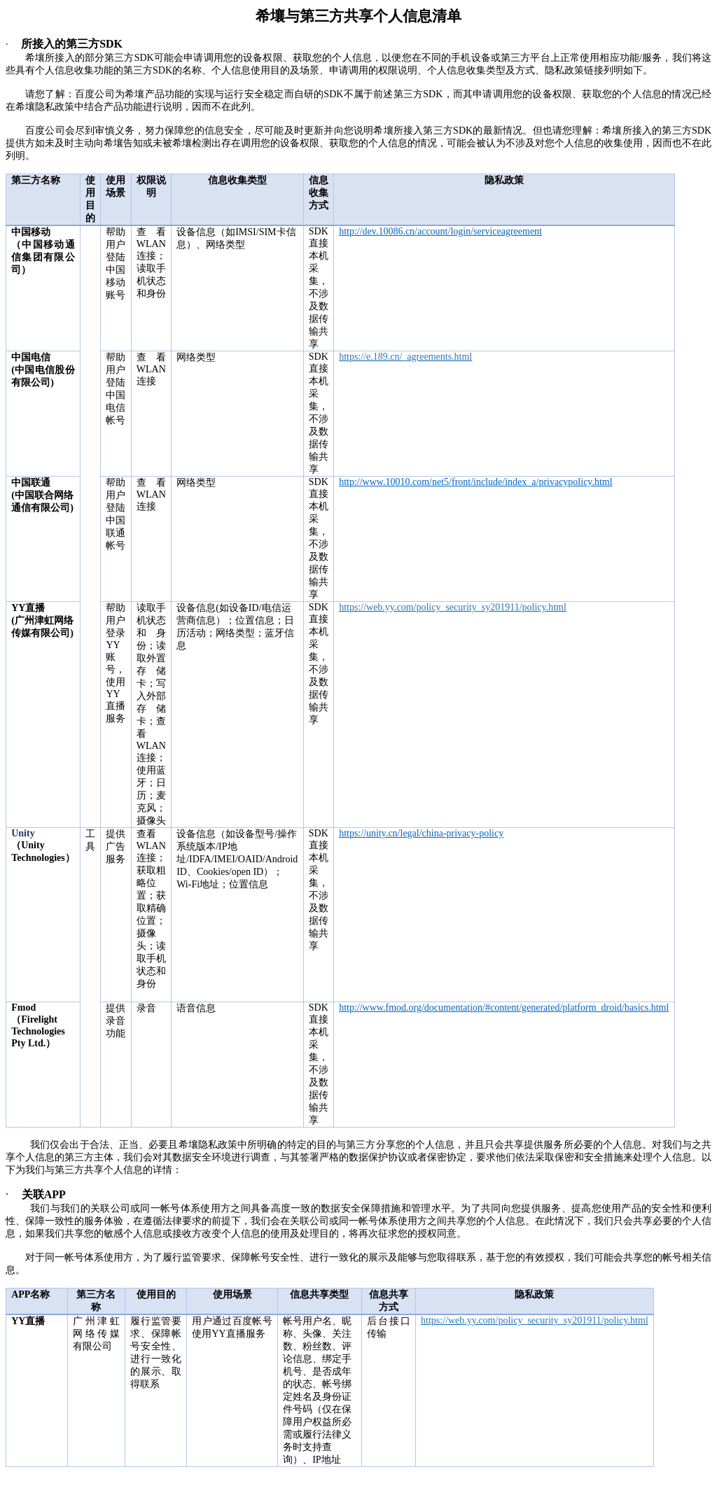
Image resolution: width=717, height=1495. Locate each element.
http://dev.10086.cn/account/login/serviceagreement (440, 231)
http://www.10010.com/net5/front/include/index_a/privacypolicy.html (476, 482)
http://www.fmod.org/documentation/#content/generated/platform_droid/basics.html (504, 1007)
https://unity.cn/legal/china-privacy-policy (421, 833)
